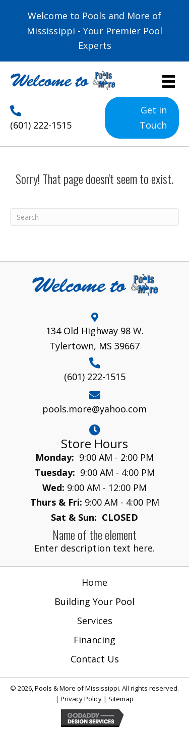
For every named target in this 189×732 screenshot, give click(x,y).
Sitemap (121, 698)
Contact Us (95, 659)
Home (94, 582)
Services (94, 621)
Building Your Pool (94, 601)
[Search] (94, 217)
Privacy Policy (81, 698)
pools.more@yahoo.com (94, 409)
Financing (94, 640)
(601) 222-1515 (41, 125)
